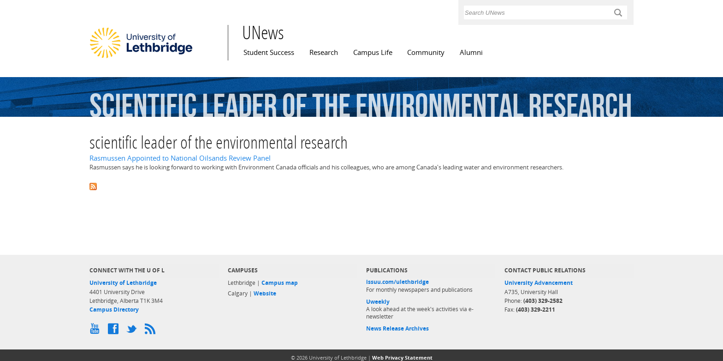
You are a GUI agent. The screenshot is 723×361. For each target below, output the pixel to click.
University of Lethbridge (123, 282)
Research (323, 52)
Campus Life (372, 52)
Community (425, 52)
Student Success (268, 52)
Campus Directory (114, 309)
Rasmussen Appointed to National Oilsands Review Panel (180, 158)
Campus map (279, 282)
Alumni (471, 52)
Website (265, 293)
